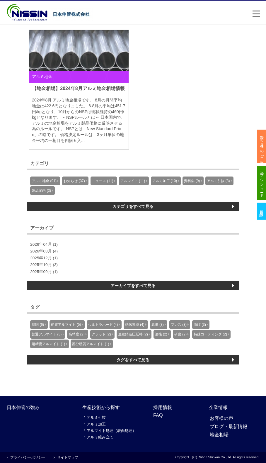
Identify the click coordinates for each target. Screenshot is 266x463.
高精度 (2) (76, 334)
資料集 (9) (192, 181)
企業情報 (218, 407)
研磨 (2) (180, 334)
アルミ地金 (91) (44, 181)
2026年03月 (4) (44, 251)
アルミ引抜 (96, 417)
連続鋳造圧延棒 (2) (133, 334)
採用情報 (162, 407)
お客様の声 (221, 418)
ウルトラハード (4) (103, 325)
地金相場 (219, 434)
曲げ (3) (200, 325)
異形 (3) (157, 325)
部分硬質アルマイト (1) (90, 344)
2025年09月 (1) (44, 271)
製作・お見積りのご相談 (262, 146)
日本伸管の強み (23, 407)
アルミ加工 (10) (164, 181)
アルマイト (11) (132, 181)
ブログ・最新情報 (228, 426)
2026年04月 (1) (44, 244)
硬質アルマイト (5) (66, 325)
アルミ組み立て (100, 437)
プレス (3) (179, 325)
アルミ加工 (96, 424)
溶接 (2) (161, 334)
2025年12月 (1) (44, 258)
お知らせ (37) (74, 181)
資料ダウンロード (262, 183)
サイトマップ (67, 457)
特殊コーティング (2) (210, 334)
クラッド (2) (101, 334)
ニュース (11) (102, 181)
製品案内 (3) (41, 191)
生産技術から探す (101, 407)
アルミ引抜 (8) (218, 181)
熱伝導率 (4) (134, 325)
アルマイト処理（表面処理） (111, 430)
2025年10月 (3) (44, 264)
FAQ (158, 415)
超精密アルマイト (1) (48, 344)
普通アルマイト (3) (47, 334)
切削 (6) (38, 325)
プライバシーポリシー (27, 457)
